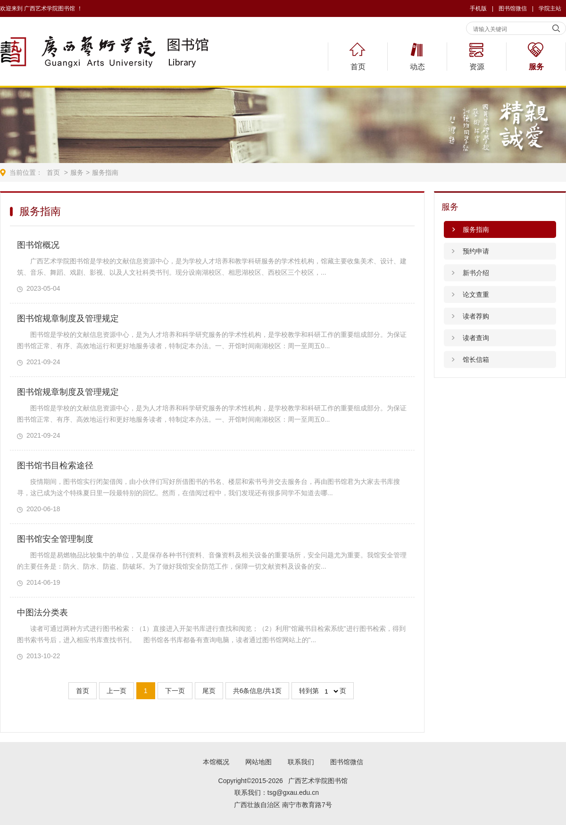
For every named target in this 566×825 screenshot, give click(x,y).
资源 (476, 67)
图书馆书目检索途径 (55, 465)
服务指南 (105, 172)
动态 (417, 67)
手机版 (478, 8)
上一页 (116, 690)
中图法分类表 (42, 612)
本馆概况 (216, 762)
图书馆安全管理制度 (55, 539)
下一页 (175, 690)
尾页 (209, 690)
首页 (358, 67)
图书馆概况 (38, 245)
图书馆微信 (346, 762)
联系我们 (301, 762)
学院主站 (550, 8)
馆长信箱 (476, 359)
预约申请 (476, 251)
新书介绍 (476, 273)
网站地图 (258, 762)
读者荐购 (476, 316)
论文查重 (476, 294)
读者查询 (476, 338)
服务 (536, 67)
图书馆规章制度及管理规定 (68, 318)
